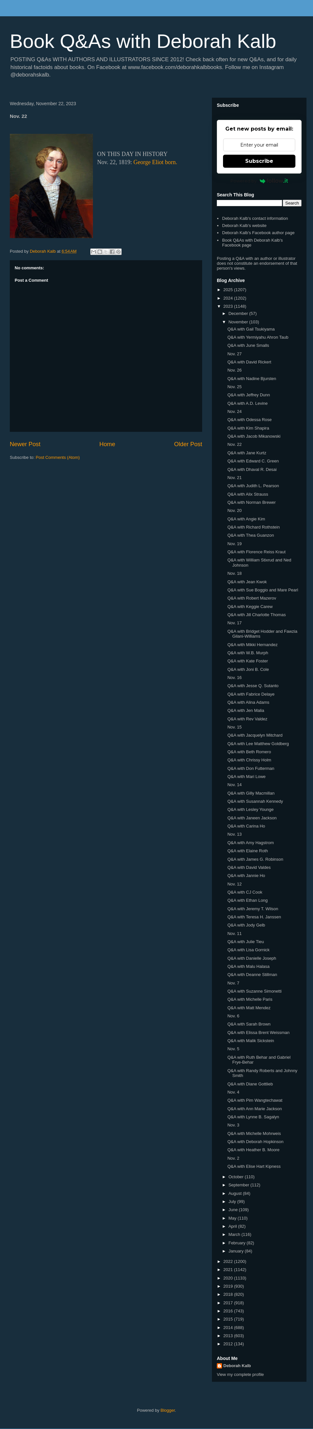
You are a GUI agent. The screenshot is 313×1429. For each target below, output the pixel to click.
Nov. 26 (234, 370)
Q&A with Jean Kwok (247, 581)
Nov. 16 (234, 677)
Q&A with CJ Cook (244, 892)
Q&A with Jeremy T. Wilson (252, 908)
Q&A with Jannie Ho (246, 875)
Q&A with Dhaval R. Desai (251, 469)
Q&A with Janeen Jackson (251, 817)
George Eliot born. (155, 162)
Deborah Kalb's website (244, 225)
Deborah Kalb (237, 1365)
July (233, 1201)
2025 (228, 289)
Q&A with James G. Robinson (255, 859)
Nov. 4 (233, 1092)
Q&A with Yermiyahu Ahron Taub (257, 337)
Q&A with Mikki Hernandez (252, 644)
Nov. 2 (233, 1158)
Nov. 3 (233, 1125)
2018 (228, 1294)
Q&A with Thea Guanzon (250, 535)
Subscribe (259, 161)
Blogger (167, 1410)
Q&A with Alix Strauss (247, 494)
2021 (228, 1269)
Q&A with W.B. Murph (247, 652)
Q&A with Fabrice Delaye (251, 694)
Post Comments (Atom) (58, 457)
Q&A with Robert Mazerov (251, 598)
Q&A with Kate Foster (247, 660)
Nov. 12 (234, 884)
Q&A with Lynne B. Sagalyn (253, 1116)
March (235, 1234)
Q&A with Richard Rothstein (253, 527)
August (236, 1193)
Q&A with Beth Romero (249, 751)
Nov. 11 (234, 933)
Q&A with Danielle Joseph (251, 958)
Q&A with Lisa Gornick (248, 949)
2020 (228, 1278)
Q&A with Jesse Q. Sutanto (252, 685)
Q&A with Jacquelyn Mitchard (254, 735)
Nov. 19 (234, 543)
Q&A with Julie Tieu (245, 941)
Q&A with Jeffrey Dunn (248, 394)
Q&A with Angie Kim (246, 518)
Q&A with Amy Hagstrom (250, 842)
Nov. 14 (234, 784)
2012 (228, 1343)
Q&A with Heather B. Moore (253, 1149)
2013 (228, 1335)
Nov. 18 (234, 573)
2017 (228, 1302)
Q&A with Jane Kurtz (246, 452)
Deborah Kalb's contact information (255, 218)
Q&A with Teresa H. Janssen (254, 916)
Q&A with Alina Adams (248, 702)
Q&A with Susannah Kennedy (255, 801)
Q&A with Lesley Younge (250, 809)
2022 (228, 1261)
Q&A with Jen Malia (245, 710)
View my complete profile (240, 1374)
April (233, 1226)
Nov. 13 (234, 834)
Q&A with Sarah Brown (248, 1024)
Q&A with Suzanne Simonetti (254, 991)
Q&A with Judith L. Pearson (253, 485)
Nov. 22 (234, 444)
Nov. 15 (234, 727)
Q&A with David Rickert (249, 362)
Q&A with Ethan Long (247, 900)
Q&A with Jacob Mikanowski (253, 436)
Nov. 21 (234, 477)
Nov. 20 (234, 510)
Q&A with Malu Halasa (248, 966)
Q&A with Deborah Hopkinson (255, 1141)
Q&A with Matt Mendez (248, 1007)
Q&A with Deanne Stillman (252, 974)
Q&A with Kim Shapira (248, 428)
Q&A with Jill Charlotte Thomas (256, 614)
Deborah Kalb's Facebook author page (258, 232)
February (238, 1242)
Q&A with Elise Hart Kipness (253, 1166)
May (233, 1218)
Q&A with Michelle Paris (249, 999)
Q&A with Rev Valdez (247, 718)
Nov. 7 (233, 983)
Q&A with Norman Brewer (251, 502)
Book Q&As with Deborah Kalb (143, 41)
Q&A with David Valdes (249, 867)
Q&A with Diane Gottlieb (250, 1084)
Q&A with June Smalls (248, 345)
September (239, 1184)
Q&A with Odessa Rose (249, 419)
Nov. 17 (234, 622)
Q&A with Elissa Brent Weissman (258, 1032)
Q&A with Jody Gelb (246, 925)
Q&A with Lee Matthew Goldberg (258, 743)
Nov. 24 (234, 411)
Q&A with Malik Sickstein (250, 1040)
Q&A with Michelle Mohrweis (254, 1133)
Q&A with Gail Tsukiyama (251, 329)
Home (107, 444)
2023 (228, 306)
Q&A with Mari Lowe (246, 776)
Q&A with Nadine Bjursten (251, 378)
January (237, 1251)
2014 (228, 1327)
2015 (228, 1319)
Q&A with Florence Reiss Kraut (256, 551)
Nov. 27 (234, 353)
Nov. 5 (233, 1048)
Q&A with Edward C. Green (253, 461)
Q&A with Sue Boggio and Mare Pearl (262, 589)
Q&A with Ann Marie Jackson (254, 1108)
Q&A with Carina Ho (246, 826)
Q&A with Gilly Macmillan (250, 793)
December (239, 313)
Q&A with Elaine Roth (247, 850)
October (237, 1176)
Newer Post (25, 444)
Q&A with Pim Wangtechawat (254, 1100)
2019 (228, 1286)
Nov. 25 (234, 386)
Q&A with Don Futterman (250, 768)
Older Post (188, 444)
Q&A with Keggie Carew (250, 606)
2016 (228, 1311)
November (239, 321)
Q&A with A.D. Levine (247, 403)
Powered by (259, 180)
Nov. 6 (233, 1015)
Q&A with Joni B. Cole (248, 669)
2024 (228, 298)
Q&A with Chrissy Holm (249, 759)
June (234, 1209)
